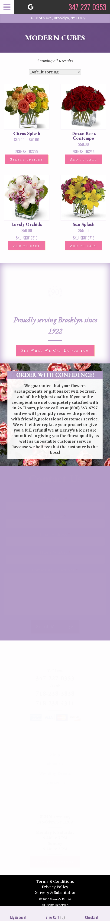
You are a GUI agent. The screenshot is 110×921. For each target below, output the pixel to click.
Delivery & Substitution (55, 892)
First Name (55, 498)
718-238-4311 (55, 703)
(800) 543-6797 (84, 408)
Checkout (91, 913)
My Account (18, 913)
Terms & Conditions (55, 881)
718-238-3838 (55, 693)
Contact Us (55, 783)
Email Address (55, 534)
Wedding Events (55, 773)
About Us (55, 764)
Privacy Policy (55, 887)
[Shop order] (55, 72)
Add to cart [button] (83, 159)
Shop (55, 754)
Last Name (55, 516)
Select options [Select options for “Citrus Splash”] (26, 159)
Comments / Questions (55, 570)
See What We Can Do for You (55, 350)
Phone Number (55, 552)
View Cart (52, 913)
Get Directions (55, 862)
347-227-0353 (55, 678)
